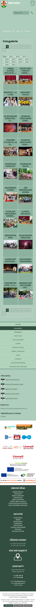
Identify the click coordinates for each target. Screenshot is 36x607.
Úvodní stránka (6, 31)
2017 (24, 56)
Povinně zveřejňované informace (18, 503)
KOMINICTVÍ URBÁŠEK (11, 389)
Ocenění (18, 343)
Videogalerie (18, 332)
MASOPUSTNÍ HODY (10, 236)
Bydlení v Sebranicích (18, 351)
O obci (17, 31)
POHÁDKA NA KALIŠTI (25, 165)
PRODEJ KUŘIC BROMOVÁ (12, 379)
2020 (20, 59)
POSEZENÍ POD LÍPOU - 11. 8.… (10, 284)
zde (21, 585)
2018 (6, 59)
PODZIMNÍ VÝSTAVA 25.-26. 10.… (10, 142)
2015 (10, 56)
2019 (13, 59)
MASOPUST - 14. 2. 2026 (10, 93)
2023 (13, 62)
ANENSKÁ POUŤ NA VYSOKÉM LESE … (25, 285)
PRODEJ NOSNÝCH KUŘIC (12, 394)
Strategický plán (18, 497)
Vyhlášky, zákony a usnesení (18, 501)
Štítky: (5, 56)
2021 (26, 59)
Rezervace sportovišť (18, 531)
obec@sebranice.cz (20, 581)
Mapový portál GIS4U (18, 499)
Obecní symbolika (18, 340)
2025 (26, 62)
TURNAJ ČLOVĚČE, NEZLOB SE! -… (10, 70)
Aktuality (18, 324)
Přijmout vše (8, 605)
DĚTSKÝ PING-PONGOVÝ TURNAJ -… (25, 70)
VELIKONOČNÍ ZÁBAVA (11, 398)
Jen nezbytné (18, 605)
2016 (17, 56)
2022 (6, 62)
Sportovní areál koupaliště (18, 527)
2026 (6, 64)
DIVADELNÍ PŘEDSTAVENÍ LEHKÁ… (25, 118)
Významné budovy (18, 347)
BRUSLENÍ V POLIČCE (25, 93)
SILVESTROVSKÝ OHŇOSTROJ (25, 236)
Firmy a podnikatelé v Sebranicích (18, 505)
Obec (13, 64)
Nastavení (28, 605)
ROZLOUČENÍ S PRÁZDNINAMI (25, 260)
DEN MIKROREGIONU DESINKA (25, 190)
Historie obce (18, 336)
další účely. (24, 597)
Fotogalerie (18, 328)
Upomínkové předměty (18, 363)
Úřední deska (18, 493)
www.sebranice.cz (19, 583)
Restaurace (18, 529)
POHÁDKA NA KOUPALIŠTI (10, 165)
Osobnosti (18, 359)
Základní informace (18, 492)
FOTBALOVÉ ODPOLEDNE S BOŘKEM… (10, 213)
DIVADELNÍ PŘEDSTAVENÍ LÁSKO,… (25, 142)
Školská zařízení (18, 521)
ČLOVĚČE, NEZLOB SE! (25, 212)
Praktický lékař (18, 523)
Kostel (18, 355)
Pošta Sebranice (18, 525)
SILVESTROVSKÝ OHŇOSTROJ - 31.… (10, 118)
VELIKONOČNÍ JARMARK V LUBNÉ (14, 384)
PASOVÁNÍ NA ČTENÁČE (10, 189)
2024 (20, 62)
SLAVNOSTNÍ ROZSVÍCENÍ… (10, 260)
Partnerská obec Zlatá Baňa (18, 366)
